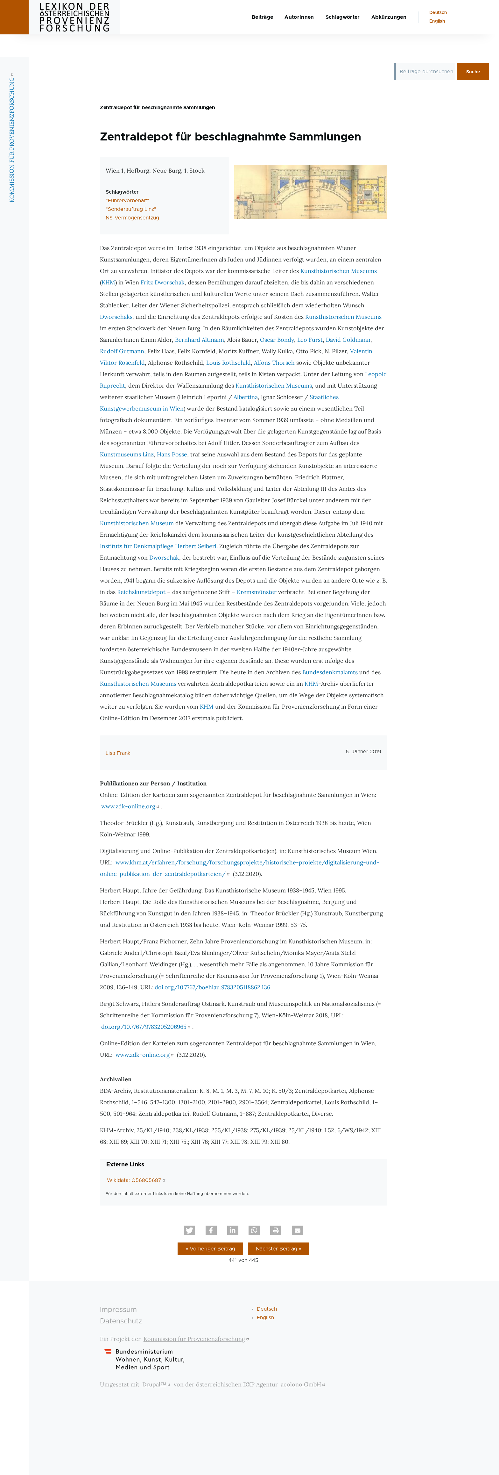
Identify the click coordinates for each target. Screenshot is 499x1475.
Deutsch (438, 35)
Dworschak (164, 558)
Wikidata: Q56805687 (137, 1180)
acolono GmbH (304, 1384)
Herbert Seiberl (195, 546)
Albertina (246, 397)
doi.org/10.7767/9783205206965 (146, 1027)
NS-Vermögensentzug (132, 218)
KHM (108, 282)
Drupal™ (157, 1384)
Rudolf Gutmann (122, 351)
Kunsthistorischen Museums (338, 271)
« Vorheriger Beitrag (210, 1249)
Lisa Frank (118, 753)
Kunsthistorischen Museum (137, 523)
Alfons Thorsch (274, 363)
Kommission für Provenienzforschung (197, 1339)
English (437, 44)
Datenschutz (121, 1321)
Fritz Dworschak (163, 282)
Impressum (118, 1310)
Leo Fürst (310, 340)
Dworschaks (116, 317)
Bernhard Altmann (199, 340)
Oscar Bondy (277, 340)
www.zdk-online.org (131, 806)
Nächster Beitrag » (278, 1249)
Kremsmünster (257, 592)
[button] (189, 1230)
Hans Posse (172, 454)
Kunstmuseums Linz (127, 454)
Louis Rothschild (228, 363)
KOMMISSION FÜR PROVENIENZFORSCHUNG (11, 160)
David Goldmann (348, 340)
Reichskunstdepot (141, 592)
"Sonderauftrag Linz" (131, 209)
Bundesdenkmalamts (330, 672)
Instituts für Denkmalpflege (136, 546)
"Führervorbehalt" (127, 201)
